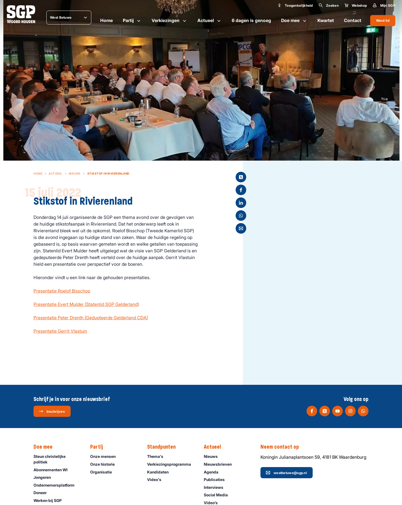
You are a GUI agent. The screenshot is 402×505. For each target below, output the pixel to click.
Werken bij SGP (50, 500)
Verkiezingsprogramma (171, 464)
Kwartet (325, 20)
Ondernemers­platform (57, 485)
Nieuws (75, 173)
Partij (132, 21)
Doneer (43, 492)
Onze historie (105, 464)
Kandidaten (160, 472)
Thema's (157, 456)
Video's (156, 479)
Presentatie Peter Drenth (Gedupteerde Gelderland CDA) (91, 317)
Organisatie (103, 472)
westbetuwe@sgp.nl (286, 472)
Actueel (209, 21)
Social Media (218, 494)
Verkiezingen (169, 21)
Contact (352, 20)
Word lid (382, 20)
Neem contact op (282, 447)
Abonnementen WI (53, 469)
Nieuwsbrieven (220, 464)
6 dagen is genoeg (251, 20)
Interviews (216, 487)
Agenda (213, 472)
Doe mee (294, 21)
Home (106, 20)
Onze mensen (105, 456)
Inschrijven (52, 411)
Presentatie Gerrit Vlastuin (60, 331)
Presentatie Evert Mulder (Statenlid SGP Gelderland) (86, 304)
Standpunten (164, 447)
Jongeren (45, 477)
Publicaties (217, 479)
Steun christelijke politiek (57, 459)
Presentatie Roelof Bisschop (62, 291)
